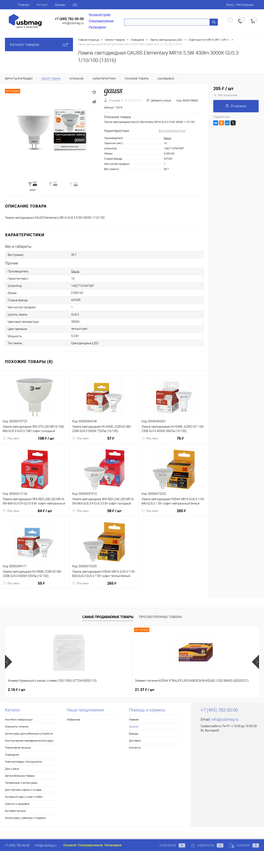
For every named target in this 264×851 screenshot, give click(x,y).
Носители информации (19, 720)
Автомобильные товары (20, 776)
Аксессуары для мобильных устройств (29, 734)
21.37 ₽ (81, 690)
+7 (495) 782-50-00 (69, 19)
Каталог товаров (39, 44)
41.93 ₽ (204, 690)
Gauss (167, 138)
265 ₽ (181, 514)
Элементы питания (16, 727)
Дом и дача (12, 769)
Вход (229, 4)
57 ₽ (110, 441)
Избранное (73, 720)
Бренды (60, 4)
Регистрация (244, 4)
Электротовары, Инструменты (23, 762)
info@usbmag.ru (73, 23)
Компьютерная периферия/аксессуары (29, 741)
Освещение (12, 755)
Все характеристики (172, 130)
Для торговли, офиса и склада (23, 790)
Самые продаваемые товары (107, 617)
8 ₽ (141, 690)
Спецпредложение (101, 21)
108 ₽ (46, 441)
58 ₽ (114, 514)
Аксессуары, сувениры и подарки (25, 818)
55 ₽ (41, 586)
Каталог (42, 4)
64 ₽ (45, 514)
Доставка (135, 741)
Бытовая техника (15, 811)
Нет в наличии (225, 95)
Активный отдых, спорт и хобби (23, 797)
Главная (23, 4)
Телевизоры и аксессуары (21, 783)
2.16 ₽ (16, 690)
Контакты (135, 748)
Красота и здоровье (17, 804)
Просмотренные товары (160, 617)
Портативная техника (18, 748)
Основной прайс (100, 15)
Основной (69, 845)
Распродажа (97, 27)
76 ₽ (180, 441)
